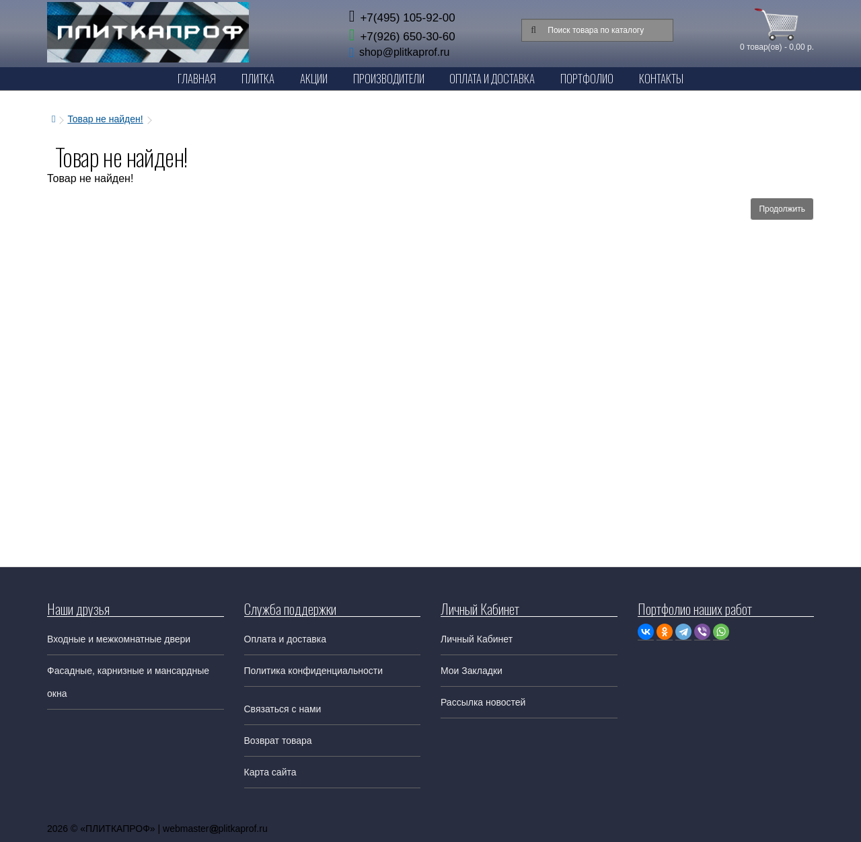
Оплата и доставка (285, 639)
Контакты (661, 78)
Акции (314, 78)
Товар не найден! (105, 119)
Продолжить (782, 209)
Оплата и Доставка (492, 78)
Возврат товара (278, 740)
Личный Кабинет (477, 639)
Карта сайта (270, 772)
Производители (388, 78)
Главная (197, 78)
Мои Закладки (471, 670)
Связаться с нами (283, 709)
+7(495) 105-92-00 (402, 17)
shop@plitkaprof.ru (404, 52)
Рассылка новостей (483, 702)
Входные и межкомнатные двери (118, 639)
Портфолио (586, 78)
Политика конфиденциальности (313, 670)
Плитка (257, 78)
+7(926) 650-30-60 (402, 36)
